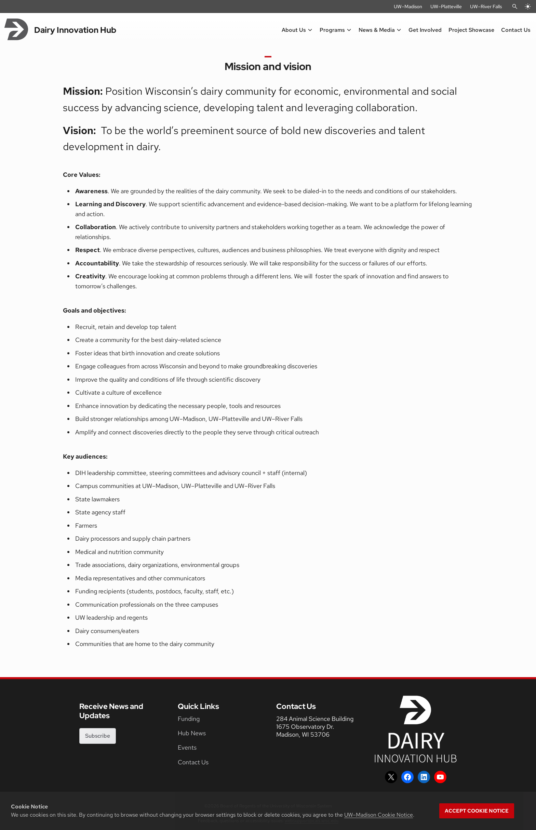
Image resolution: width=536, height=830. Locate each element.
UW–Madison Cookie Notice (378, 814)
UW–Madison (408, 6)
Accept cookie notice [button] (477, 810)
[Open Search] (514, 6)
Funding (189, 719)
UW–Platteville (446, 6)
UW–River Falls (486, 6)
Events (187, 747)
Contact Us (193, 762)
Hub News (192, 733)
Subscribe (97, 735)
